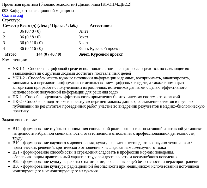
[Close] (4, 7)
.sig (20, 15)
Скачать (9, 15)
